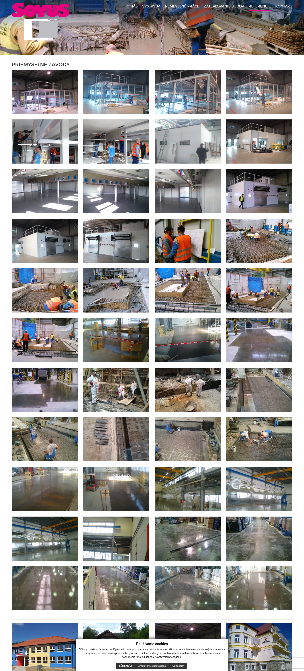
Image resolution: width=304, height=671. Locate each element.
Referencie (260, 6)
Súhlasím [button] (125, 665)
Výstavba (151, 6)
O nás (132, 6)
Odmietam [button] (178, 665)
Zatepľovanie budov (224, 6)
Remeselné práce (182, 6)
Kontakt (283, 6)
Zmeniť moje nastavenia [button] (152, 665)
